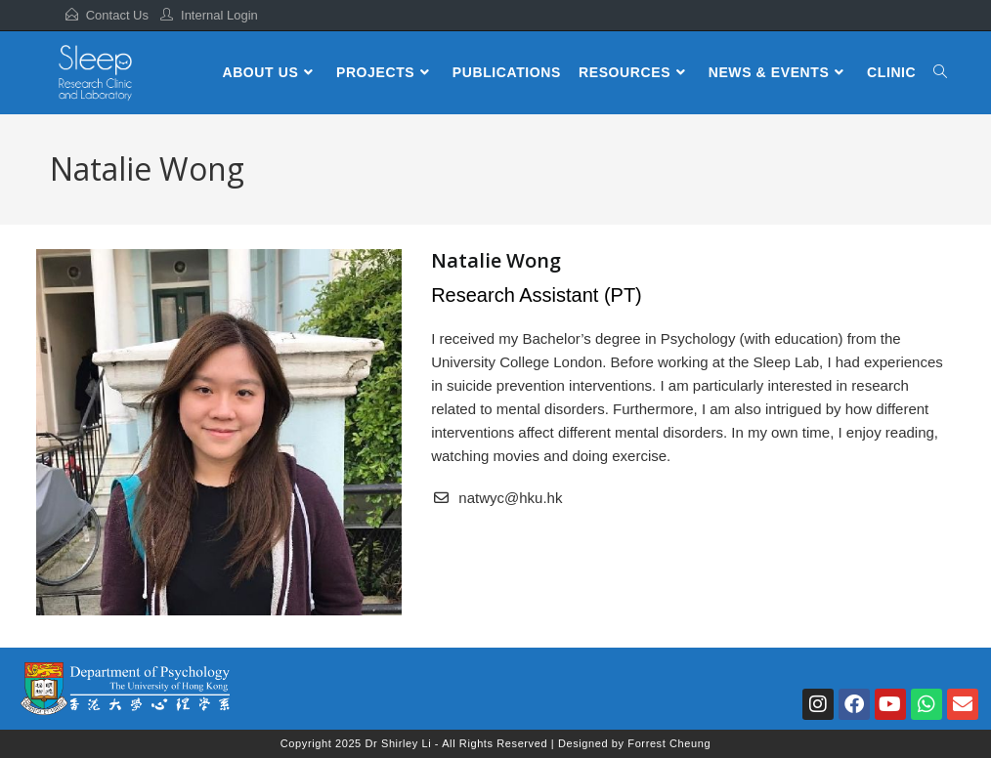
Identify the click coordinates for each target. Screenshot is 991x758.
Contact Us (117, 15)
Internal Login (219, 15)
